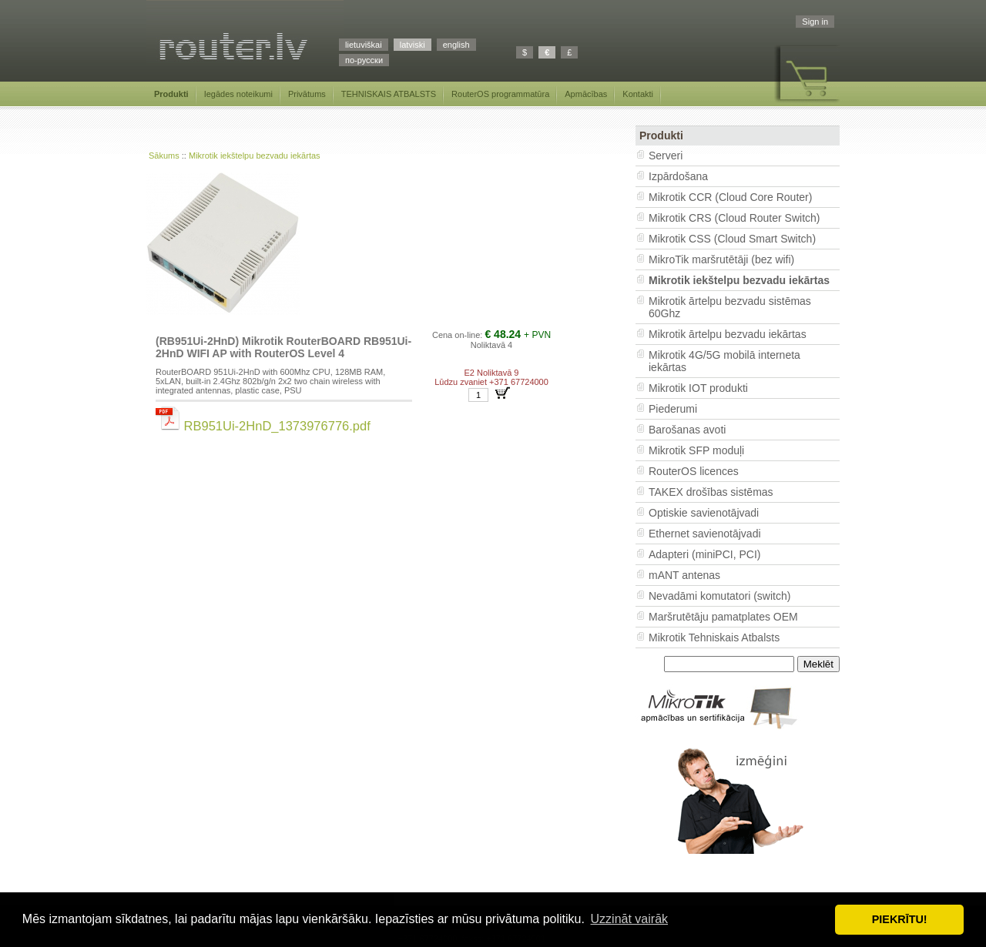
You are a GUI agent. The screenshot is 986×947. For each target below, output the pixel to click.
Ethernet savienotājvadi (705, 533)
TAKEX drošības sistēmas (711, 492)
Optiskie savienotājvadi (704, 513)
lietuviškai (363, 44)
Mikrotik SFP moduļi (696, 450)
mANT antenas (684, 575)
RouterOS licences (694, 471)
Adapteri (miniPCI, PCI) (704, 554)
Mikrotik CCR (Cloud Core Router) (730, 197)
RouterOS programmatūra (500, 94)
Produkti (171, 94)
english (456, 44)
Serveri (665, 155)
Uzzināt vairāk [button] (629, 918)
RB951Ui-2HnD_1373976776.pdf (263, 426)
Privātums (307, 94)
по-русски (364, 60)
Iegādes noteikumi (238, 94)
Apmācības (586, 94)
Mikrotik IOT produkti (698, 388)
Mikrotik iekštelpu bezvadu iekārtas (254, 155)
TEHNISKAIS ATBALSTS (388, 94)
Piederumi (673, 409)
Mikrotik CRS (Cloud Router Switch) (734, 218)
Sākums (164, 155)
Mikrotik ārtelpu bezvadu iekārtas (728, 334)
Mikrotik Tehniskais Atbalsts (714, 637)
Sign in (815, 21)
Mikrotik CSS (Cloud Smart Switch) (732, 239)
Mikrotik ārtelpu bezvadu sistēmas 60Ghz (730, 307)
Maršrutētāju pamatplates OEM (723, 617)
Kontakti (637, 94)
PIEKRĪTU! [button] (899, 919)
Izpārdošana (678, 176)
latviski (412, 44)
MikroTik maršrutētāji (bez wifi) (721, 259)
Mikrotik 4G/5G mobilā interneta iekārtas (724, 361)
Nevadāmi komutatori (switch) (719, 596)
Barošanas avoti (687, 429)
